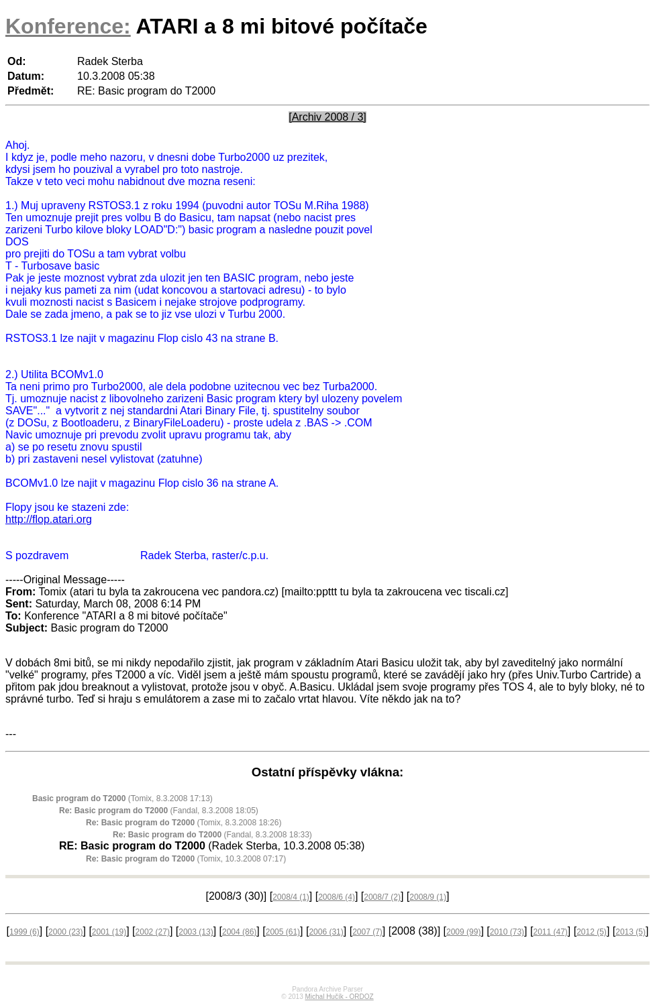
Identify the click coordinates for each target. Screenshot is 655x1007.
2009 (463, 932)
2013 (630, 932)
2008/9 (427, 897)
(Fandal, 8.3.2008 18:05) (158, 810)
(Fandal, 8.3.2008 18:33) (212, 834)
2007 (367, 932)
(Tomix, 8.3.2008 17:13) (122, 798)
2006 (326, 932)
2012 (591, 932)
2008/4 (290, 897)
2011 (550, 932)
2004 (239, 932)
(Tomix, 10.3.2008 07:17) (186, 859)
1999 (24, 932)
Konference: (68, 26)
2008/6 (336, 897)
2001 (109, 932)
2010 (507, 932)
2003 (196, 932)
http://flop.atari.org (48, 519)
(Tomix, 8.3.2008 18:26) (183, 822)
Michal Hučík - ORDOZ (339, 996)
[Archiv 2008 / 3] (327, 117)
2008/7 (382, 897)
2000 (65, 932)
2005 (283, 932)
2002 (153, 932)
